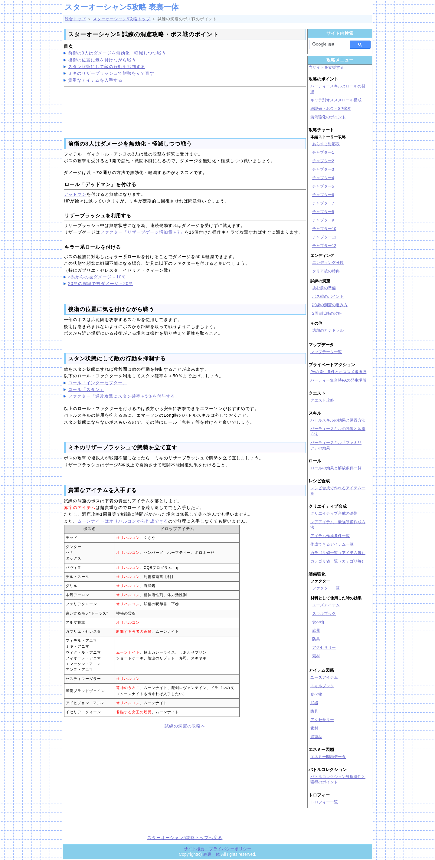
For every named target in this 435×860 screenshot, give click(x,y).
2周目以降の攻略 (327, 313)
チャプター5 (323, 186)
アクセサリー (324, 647)
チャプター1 (323, 152)
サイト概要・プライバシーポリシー (217, 848)
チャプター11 (324, 237)
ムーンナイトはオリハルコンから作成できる (122, 521)
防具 (316, 639)
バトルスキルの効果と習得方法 (337, 420)
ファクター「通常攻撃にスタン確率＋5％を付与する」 (124, 396)
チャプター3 (323, 169)
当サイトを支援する (326, 67)
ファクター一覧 (326, 588)
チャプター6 (323, 194)
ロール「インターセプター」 (97, 382)
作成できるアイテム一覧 (332, 544)
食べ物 (318, 622)
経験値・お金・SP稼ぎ (330, 108)
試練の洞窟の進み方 (330, 305)
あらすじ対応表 (326, 144)
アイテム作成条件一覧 (330, 535)
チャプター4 (323, 178)
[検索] (325, 44)
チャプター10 (324, 228)
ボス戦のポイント (328, 296)
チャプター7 (323, 203)
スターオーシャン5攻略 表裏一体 (122, 7)
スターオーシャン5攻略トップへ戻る (185, 837)
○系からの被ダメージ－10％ (97, 276)
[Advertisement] (185, 109)
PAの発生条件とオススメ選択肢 (338, 371)
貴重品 (316, 736)
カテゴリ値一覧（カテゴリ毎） (337, 561)
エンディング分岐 (328, 262)
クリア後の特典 (326, 271)
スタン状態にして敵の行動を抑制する (106, 66)
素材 (316, 656)
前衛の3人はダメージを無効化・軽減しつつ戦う (117, 53)
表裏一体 (211, 854)
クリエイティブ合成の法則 (334, 513)
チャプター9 (323, 220)
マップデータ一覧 (326, 352)
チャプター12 (324, 245)
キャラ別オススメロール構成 (335, 100)
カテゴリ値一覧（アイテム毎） (337, 552)
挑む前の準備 (324, 288)
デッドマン (75, 194)
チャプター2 (323, 161)
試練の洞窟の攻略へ (185, 726)
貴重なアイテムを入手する (95, 80)
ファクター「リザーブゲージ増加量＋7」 (142, 232)
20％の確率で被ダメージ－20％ (100, 283)
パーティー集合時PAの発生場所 (338, 380)
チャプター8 (323, 211)
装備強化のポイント (328, 117)
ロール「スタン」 (86, 389)
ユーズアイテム (326, 605)
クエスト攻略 (322, 400)
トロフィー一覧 (324, 802)
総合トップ (75, 19)
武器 (316, 630)
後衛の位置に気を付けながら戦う (102, 59)
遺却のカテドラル (328, 330)
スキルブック (324, 613)
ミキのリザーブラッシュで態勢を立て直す (111, 73)
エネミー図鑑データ (328, 756)
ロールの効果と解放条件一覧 (335, 468)
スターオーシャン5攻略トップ (121, 19)
